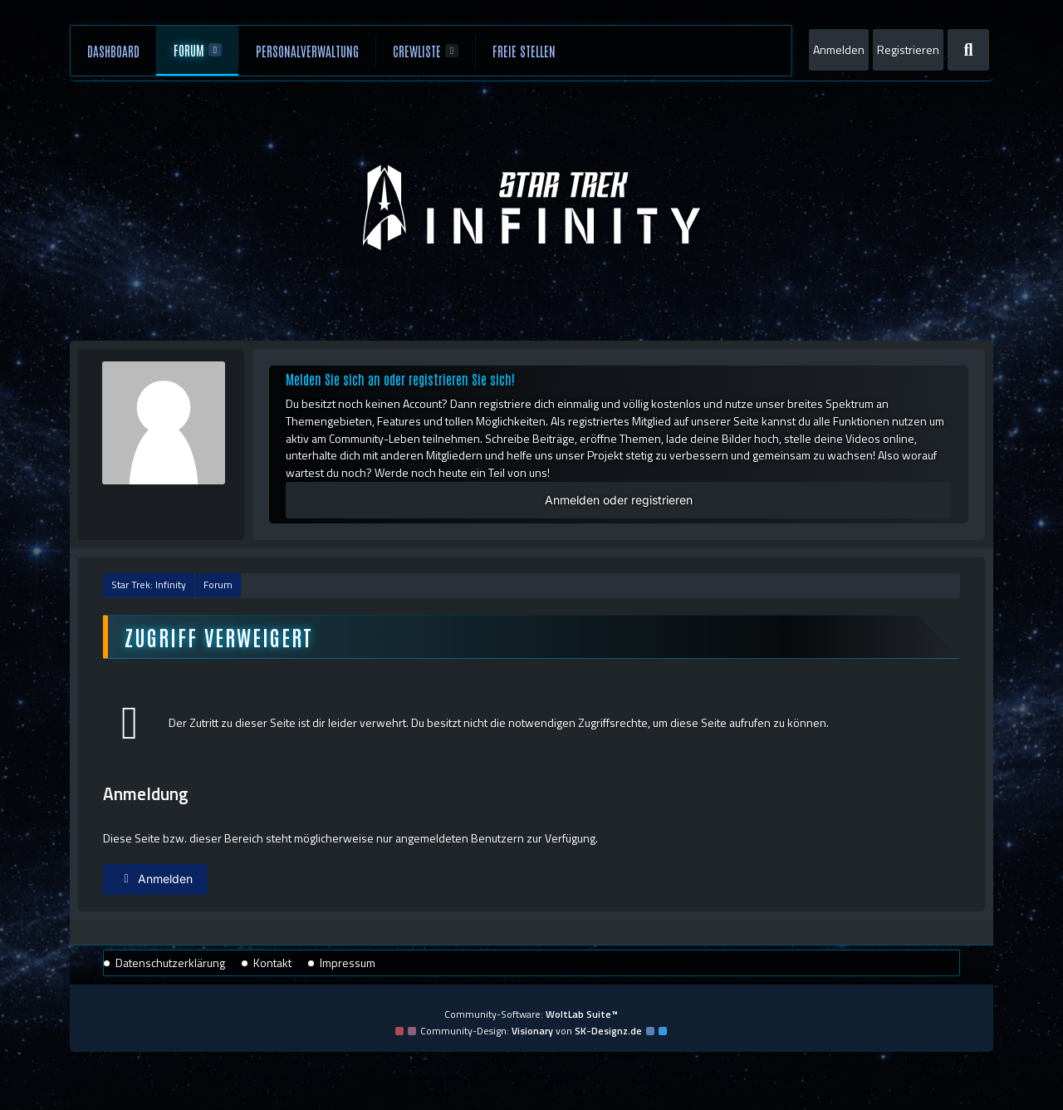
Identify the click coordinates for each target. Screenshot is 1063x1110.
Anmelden (839, 49)
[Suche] (968, 50)
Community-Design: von (531, 1031)
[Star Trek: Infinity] (532, 208)
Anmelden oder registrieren (619, 500)
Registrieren (908, 49)
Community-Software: (531, 1014)
